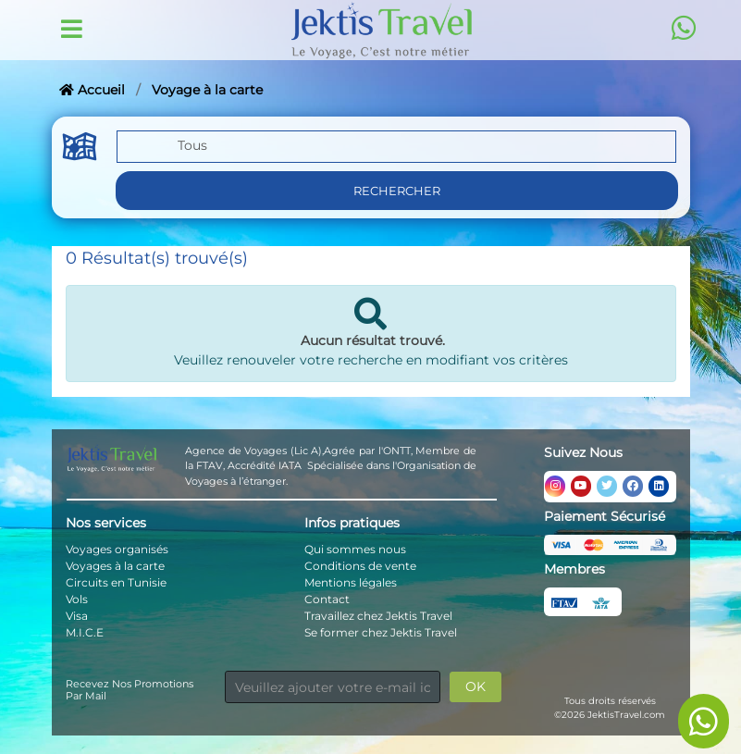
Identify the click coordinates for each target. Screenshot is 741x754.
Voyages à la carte (115, 566)
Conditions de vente (360, 566)
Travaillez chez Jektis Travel (378, 616)
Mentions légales (350, 582)
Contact (327, 599)
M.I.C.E (85, 632)
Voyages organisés (117, 549)
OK (475, 686)
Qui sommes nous (355, 549)
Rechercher (396, 190)
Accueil (92, 89)
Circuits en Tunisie (116, 582)
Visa (77, 616)
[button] (396, 148)
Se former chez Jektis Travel (380, 632)
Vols (77, 599)
